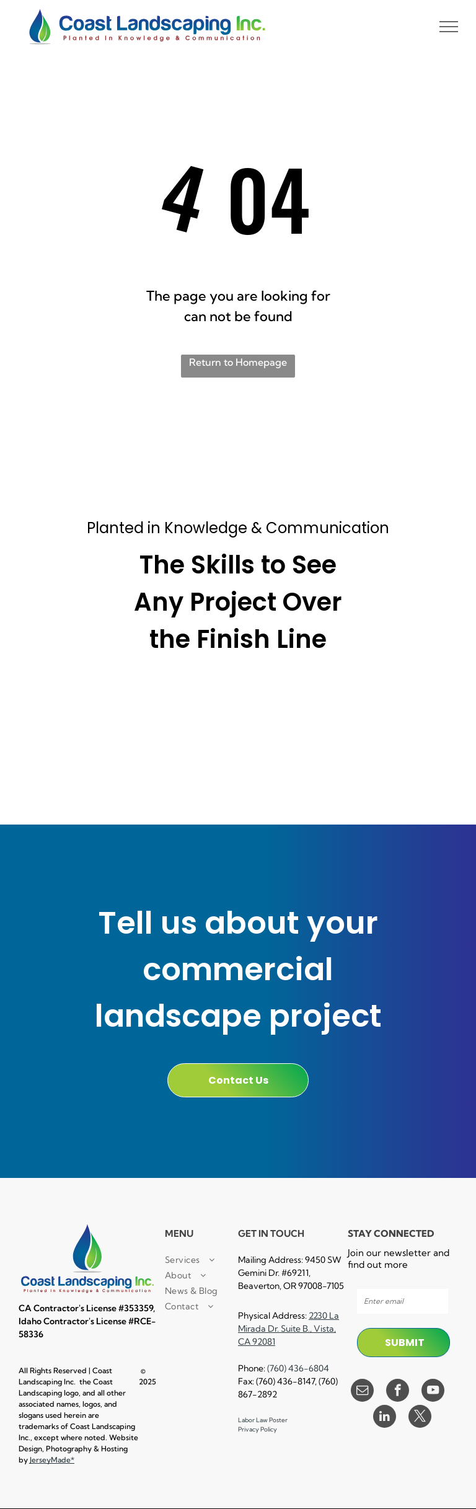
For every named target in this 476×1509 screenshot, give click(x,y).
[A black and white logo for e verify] (408, 701)
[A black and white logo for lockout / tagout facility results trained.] (323, 758)
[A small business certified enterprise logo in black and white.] (153, 701)
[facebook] (397, 1392)
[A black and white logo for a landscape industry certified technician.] (238, 758)
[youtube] (432, 1392)
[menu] (449, 27)
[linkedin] (384, 1418)
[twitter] (419, 1418)
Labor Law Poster (263, 1420)
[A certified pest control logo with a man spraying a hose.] (153, 758)
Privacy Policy (257, 1429)
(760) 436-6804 (298, 1368)
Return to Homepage (238, 362)
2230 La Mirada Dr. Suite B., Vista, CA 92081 (288, 1328)
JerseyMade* (52, 1459)
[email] (362, 1392)
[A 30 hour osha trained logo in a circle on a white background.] (323, 701)
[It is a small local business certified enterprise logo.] (67, 701)
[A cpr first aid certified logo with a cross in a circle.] (67, 758)
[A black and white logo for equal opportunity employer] (408, 758)
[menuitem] (209, 1260)
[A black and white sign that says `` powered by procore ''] (238, 701)
